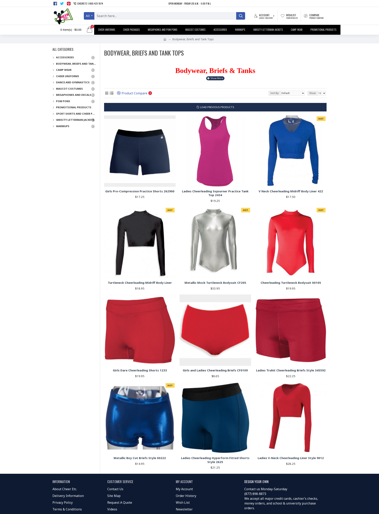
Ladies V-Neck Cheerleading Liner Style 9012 (291, 458)
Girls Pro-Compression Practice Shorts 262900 (139, 191)
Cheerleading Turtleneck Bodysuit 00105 (291, 283)
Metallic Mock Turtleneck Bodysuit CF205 (215, 283)
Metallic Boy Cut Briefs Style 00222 (140, 458)
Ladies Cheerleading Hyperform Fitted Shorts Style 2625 (215, 460)
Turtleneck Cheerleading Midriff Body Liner (140, 283)
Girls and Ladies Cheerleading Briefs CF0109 (215, 370)
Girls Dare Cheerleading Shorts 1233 (140, 370)
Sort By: (274, 93)
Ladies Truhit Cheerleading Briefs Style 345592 (291, 370)
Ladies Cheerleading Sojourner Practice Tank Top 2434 (215, 193)
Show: (312, 93)
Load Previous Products (217, 107)
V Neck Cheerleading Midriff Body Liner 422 (291, 191)
